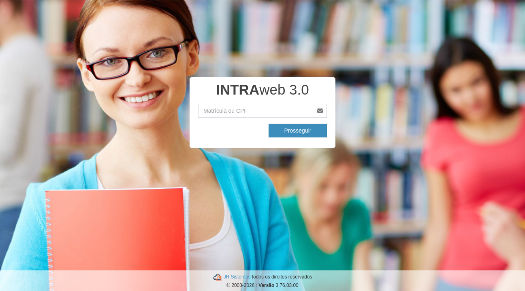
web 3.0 (262, 89)
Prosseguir (298, 130)
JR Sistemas (238, 277)
